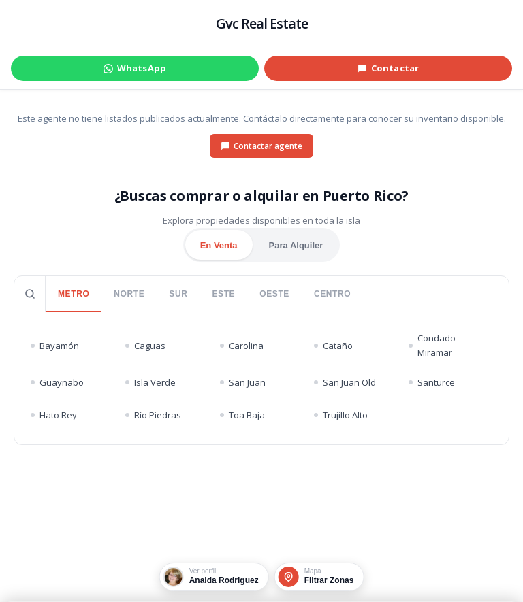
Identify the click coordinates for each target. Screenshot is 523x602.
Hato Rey (54, 415)
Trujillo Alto (341, 415)
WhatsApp (135, 68)
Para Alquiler (296, 245)
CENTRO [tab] (332, 294)
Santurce (432, 382)
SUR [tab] (178, 294)
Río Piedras (153, 415)
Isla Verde (150, 382)
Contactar (388, 68)
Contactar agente (261, 146)
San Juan (243, 382)
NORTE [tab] (129, 294)
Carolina (242, 345)
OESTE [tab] (274, 294)
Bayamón (55, 345)
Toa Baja (242, 415)
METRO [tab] (73, 294)
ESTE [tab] (223, 294)
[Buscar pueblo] (30, 294)
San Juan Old (345, 382)
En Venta (219, 245)
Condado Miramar (432, 345)
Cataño (333, 345)
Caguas (145, 345)
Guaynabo (57, 382)
